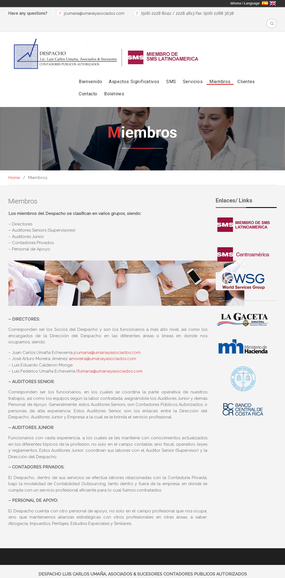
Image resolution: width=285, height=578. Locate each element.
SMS (171, 72)
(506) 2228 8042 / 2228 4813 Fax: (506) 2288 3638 (187, 13)
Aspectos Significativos (134, 72)
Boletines (114, 84)
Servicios (193, 72)
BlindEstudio (238, 570)
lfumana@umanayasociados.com (109, 361)
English (272, 3)
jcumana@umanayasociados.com (94, 13)
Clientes (246, 72)
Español (265, 3)
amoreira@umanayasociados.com (102, 348)
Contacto (88, 84)
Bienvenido (90, 72)
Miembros (220, 72)
